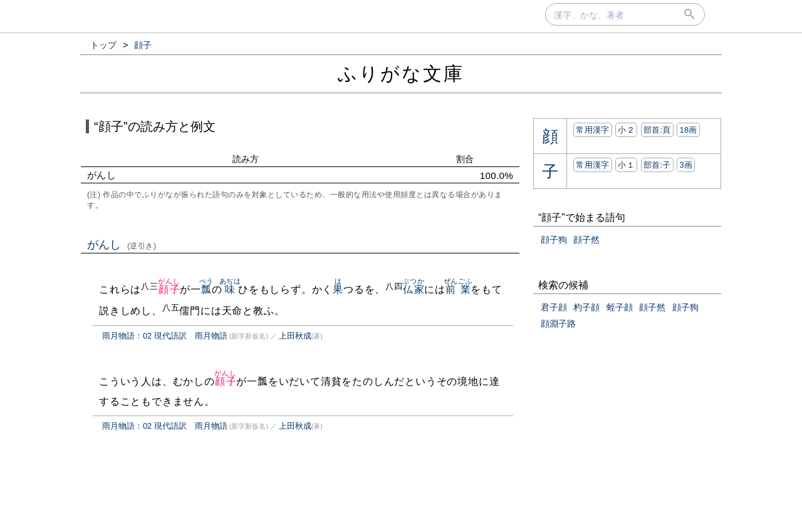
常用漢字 (592, 130)
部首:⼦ (657, 165)
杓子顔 (586, 307)
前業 (458, 289)
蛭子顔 (620, 307)
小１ (626, 165)
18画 (688, 130)
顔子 (169, 289)
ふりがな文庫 (401, 73)
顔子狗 (554, 240)
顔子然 (586, 240)
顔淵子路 (558, 324)
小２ (626, 130)
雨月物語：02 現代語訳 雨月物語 (164, 335)
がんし (122, 244)
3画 (685, 165)
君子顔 (554, 307)
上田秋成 (295, 335)
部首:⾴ (657, 130)
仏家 (413, 289)
